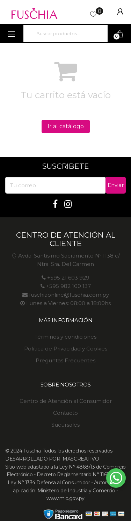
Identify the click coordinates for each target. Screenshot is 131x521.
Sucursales (65, 424)
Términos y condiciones (65, 336)
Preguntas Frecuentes (65, 360)
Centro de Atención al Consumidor (66, 401)
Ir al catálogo (66, 126)
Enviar (116, 185)
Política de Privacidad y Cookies (65, 348)
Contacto (65, 413)
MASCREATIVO (80, 459)
